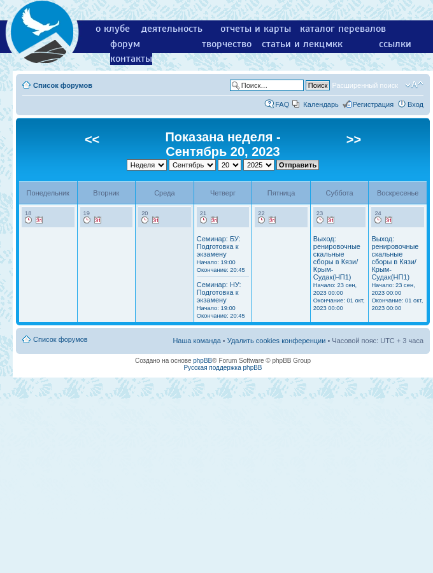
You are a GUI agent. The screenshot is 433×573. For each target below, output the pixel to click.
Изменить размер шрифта (414, 84)
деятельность (171, 28)
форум (125, 44)
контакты (131, 58)
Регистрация (373, 104)
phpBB (202, 360)
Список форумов (62, 85)
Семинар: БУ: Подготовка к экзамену (221, 254)
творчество (227, 44)
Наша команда (196, 340)
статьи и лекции (299, 44)
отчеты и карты (255, 28)
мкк (334, 44)
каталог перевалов (343, 28)
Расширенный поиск (365, 85)
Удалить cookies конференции (276, 340)
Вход (415, 104)
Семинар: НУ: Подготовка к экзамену (221, 300)
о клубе (113, 28)
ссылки (395, 44)
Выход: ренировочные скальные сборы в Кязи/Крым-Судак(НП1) (339, 273)
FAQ (282, 104)
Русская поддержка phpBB (222, 367)
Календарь (321, 104)
